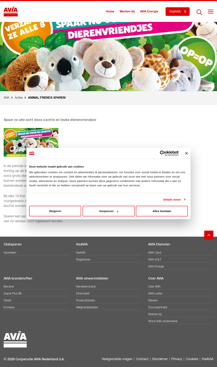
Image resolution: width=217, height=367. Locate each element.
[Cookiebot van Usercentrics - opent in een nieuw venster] (163, 153)
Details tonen (172, 199)
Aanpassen (108, 211)
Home (110, 11)
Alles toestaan (162, 211)
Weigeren (55, 211)
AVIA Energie (149, 11)
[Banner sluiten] (186, 153)
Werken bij (127, 11)
